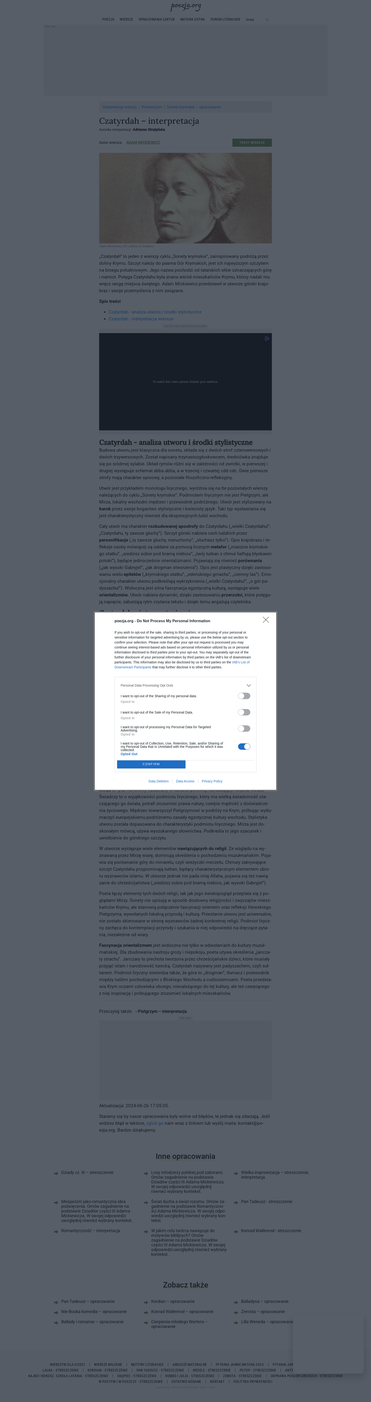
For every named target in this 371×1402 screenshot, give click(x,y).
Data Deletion (159, 781)
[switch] (244, 696)
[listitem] (185, 685)
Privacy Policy (212, 781)
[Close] (267, 621)
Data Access (185, 781)
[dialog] (185, 701)
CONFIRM (151, 764)
